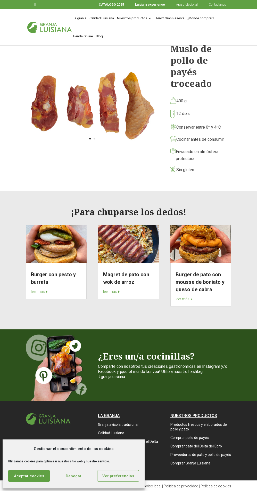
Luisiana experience (150, 4)
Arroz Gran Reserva (170, 18)
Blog (99, 36)
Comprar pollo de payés (189, 438)
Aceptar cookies (29, 476)
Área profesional (187, 4)
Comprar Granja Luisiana (190, 463)
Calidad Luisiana (101, 18)
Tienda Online (83, 36)
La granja (79, 18)
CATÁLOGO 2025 (111, 4)
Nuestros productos (132, 18)
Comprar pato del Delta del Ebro (196, 446)
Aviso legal (152, 486)
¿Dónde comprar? (200, 18)
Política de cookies (216, 486)
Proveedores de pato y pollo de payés (200, 455)
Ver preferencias (118, 476)
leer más (38, 291)
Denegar (73, 476)
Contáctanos (217, 4)
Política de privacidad (181, 486)
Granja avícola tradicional (118, 424)
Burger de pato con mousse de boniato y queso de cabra (200, 282)
